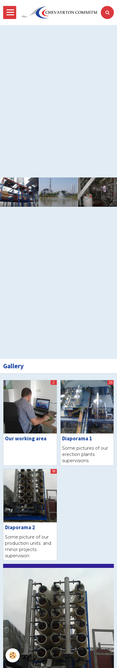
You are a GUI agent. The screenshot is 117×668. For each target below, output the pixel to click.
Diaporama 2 (20, 527)
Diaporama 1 (77, 438)
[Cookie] (13, 655)
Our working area (25, 438)
